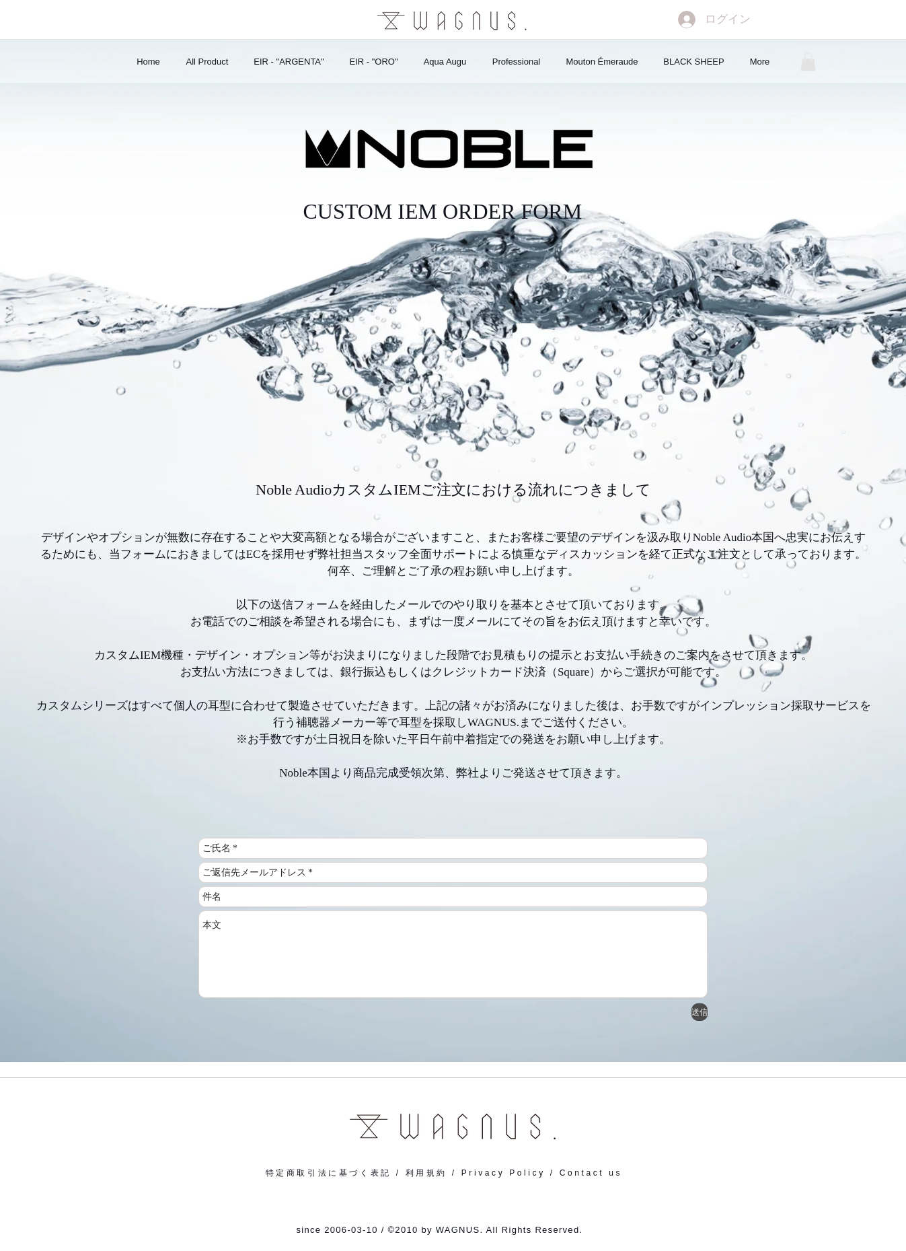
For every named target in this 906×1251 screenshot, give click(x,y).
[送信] (699, 1012)
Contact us (591, 1173)
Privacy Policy (503, 1173)
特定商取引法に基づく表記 (328, 1173)
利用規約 (426, 1173)
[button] (808, 61)
